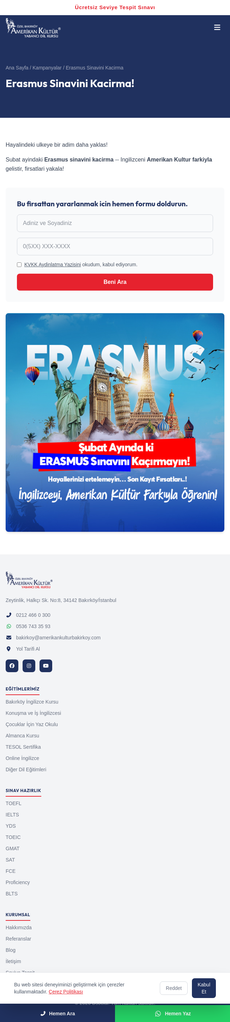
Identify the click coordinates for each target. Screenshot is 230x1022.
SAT (10, 860)
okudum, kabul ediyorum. (81, 264)
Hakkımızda (19, 927)
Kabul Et (204, 988)
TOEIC (13, 837)
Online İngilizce (22, 758)
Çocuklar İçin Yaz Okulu (32, 724)
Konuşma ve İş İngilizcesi (33, 713)
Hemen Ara (57, 1013)
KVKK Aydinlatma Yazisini (52, 264)
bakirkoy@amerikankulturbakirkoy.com (53, 637)
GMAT (12, 848)
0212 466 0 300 (28, 615)
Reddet (174, 988)
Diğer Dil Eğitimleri (26, 769)
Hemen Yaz (172, 1013)
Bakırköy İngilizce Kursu (32, 702)
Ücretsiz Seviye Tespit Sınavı (115, 7)
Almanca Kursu (22, 735)
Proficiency (18, 882)
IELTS (12, 814)
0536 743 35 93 (28, 626)
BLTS (12, 893)
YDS (11, 826)
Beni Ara (114, 282)
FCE (11, 871)
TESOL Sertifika (23, 747)
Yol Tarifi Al (23, 649)
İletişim (13, 961)
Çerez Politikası (66, 991)
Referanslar (18, 939)
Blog (11, 950)
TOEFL (14, 803)
